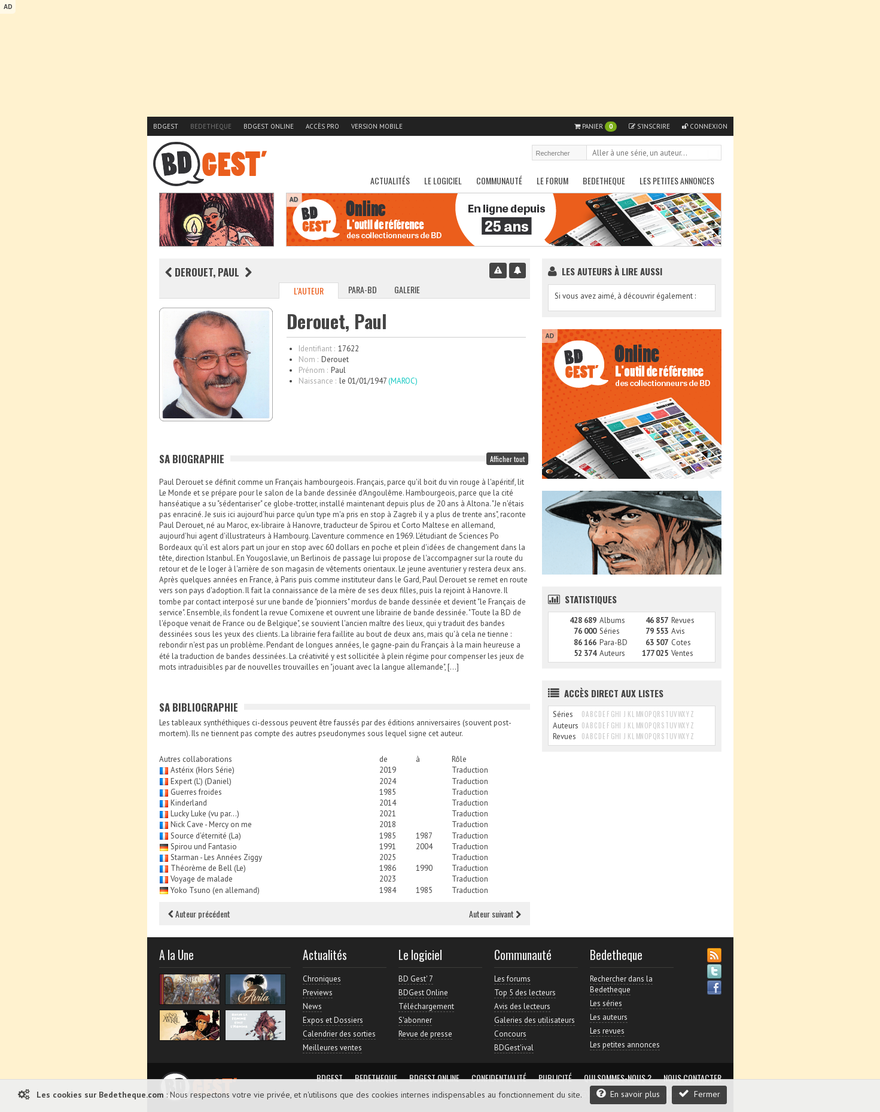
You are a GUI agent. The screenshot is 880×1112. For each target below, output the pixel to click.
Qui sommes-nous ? (617, 1078)
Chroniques (322, 979)
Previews (318, 993)
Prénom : (313, 370)
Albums (612, 620)
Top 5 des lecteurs (525, 993)
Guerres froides (196, 792)
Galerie (407, 289)
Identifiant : (317, 349)
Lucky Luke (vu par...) (204, 814)
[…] (453, 667)
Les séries (606, 1003)
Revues (683, 620)
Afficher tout (507, 459)
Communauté (499, 180)
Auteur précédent (199, 913)
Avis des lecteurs (522, 1006)
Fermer (699, 1093)
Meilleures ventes (332, 1048)
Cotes (681, 642)
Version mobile (377, 126)
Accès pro (322, 126)
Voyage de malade (201, 879)
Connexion (704, 126)
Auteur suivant (495, 913)
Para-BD (362, 289)
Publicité (555, 1078)
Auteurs (612, 653)
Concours (510, 1034)
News (312, 1006)
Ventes (682, 653)
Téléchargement (426, 1006)
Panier (595, 126)
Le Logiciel (443, 180)
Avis (678, 631)
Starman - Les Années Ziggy (216, 857)
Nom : (308, 359)
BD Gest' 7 (415, 979)
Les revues (607, 1031)
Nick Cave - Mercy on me (211, 824)
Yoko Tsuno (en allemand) (215, 890)
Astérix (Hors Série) (202, 770)
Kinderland (188, 803)
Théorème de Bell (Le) (208, 868)
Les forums (512, 979)
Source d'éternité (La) (205, 836)
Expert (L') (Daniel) (201, 781)
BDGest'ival (514, 1048)
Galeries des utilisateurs (534, 1020)
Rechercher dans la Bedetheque (621, 984)
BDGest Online (268, 126)
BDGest (165, 126)
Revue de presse (425, 1034)
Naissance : (317, 381)
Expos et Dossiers (333, 1020)
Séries (609, 631)
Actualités (390, 180)
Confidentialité (498, 1078)
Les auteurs (609, 1017)
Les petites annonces (677, 180)
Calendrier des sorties (339, 1034)
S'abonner (415, 1020)
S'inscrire (649, 126)
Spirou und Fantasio (203, 846)
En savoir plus (628, 1093)
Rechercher (713, 154)
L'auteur (309, 290)
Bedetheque (211, 126)
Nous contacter (692, 1078)
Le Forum (552, 180)
